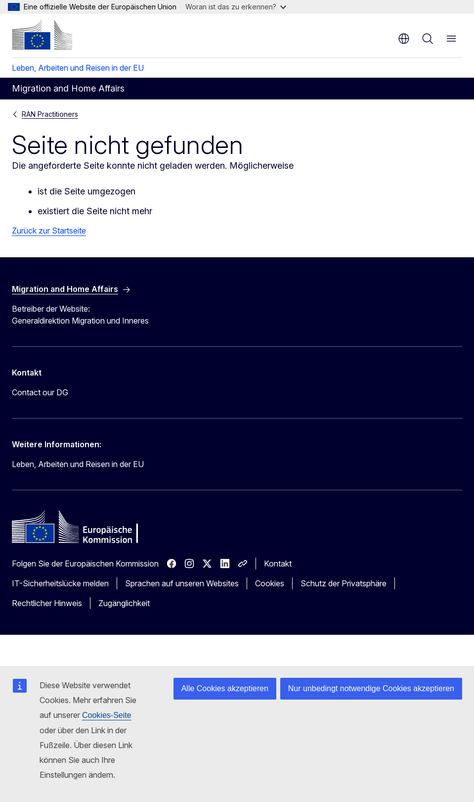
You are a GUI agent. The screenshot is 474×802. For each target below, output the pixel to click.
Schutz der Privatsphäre (344, 583)
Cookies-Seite (106, 715)
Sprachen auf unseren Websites (182, 583)
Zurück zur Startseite (49, 231)
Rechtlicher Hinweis (47, 603)
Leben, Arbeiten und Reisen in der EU (78, 68)
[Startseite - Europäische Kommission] (42, 34)
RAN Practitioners (50, 114)
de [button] (404, 39)
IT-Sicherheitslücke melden (60, 583)
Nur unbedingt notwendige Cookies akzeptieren (371, 688)
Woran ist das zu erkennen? (235, 6)
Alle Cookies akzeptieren (224, 688)
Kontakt (278, 563)
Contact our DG (40, 392)
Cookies (269, 583)
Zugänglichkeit (124, 603)
